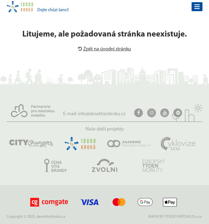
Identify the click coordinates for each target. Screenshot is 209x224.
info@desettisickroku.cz (101, 114)
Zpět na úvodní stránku (104, 49)
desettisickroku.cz (50, 217)
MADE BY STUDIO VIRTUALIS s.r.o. (175, 217)
